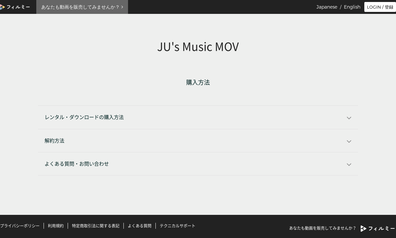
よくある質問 (139, 226)
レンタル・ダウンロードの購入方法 (84, 117)
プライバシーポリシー (20, 226)
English (352, 7)
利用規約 (56, 226)
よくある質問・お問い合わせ (77, 163)
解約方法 (54, 140)
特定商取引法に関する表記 (95, 226)
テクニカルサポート (177, 226)
